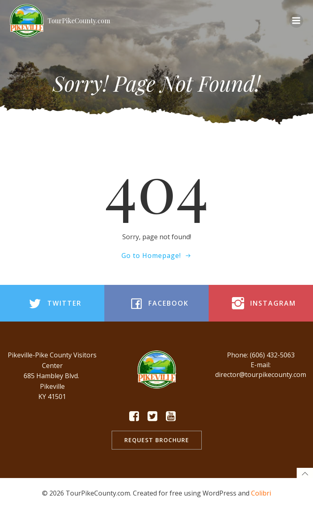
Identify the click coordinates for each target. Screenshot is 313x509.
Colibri (261, 493)
